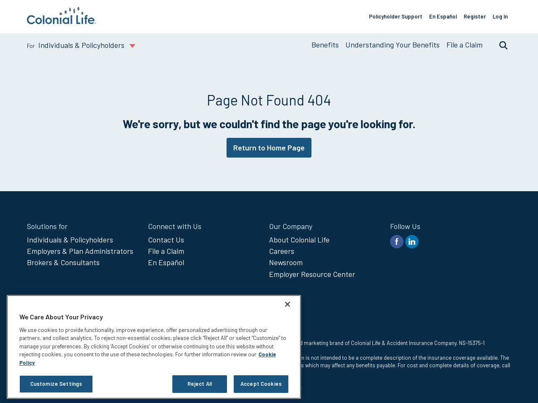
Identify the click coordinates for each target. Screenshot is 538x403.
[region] (154, 347)
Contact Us (166, 239)
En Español (443, 16)
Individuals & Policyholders (70, 239)
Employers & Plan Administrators (80, 250)
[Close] (287, 304)
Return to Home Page (269, 147)
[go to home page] (61, 21)
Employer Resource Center (312, 274)
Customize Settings (56, 383)
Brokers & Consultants (63, 262)
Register (475, 16)
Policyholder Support (395, 16)
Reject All (199, 383)
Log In (500, 16)
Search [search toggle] (499, 45)
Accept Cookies (261, 383)
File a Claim (464, 44)
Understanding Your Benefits (392, 44)
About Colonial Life (299, 239)
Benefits (325, 44)
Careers (281, 250)
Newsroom (286, 262)
